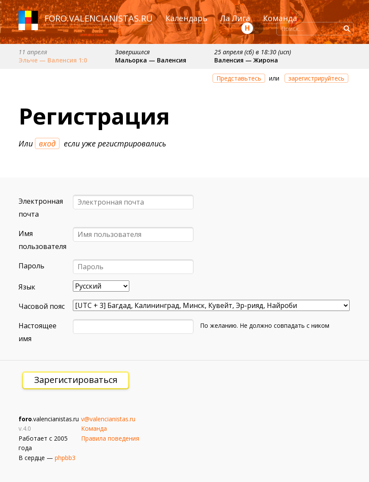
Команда (280, 18)
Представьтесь (238, 78)
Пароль (31, 266)
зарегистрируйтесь (316, 78)
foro (55, 18)
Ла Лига (235, 18)
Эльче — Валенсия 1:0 (53, 60)
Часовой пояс (42, 306)
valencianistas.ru (111, 18)
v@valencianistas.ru (108, 419)
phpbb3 (65, 458)
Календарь (186, 18)
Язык (27, 287)
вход (47, 143)
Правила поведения (110, 438)
